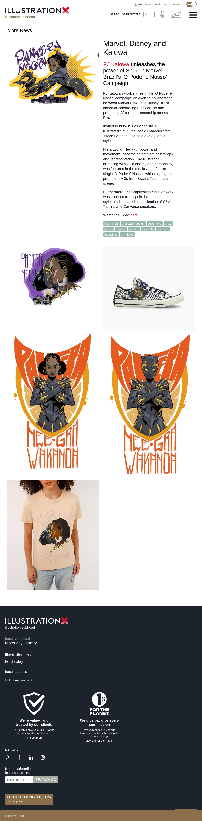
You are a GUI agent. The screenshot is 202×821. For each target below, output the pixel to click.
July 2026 (29, 797)
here (134, 215)
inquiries (174, 4)
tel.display (160, 4)
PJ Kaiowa (116, 64)
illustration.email (19, 655)
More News (19, 30)
